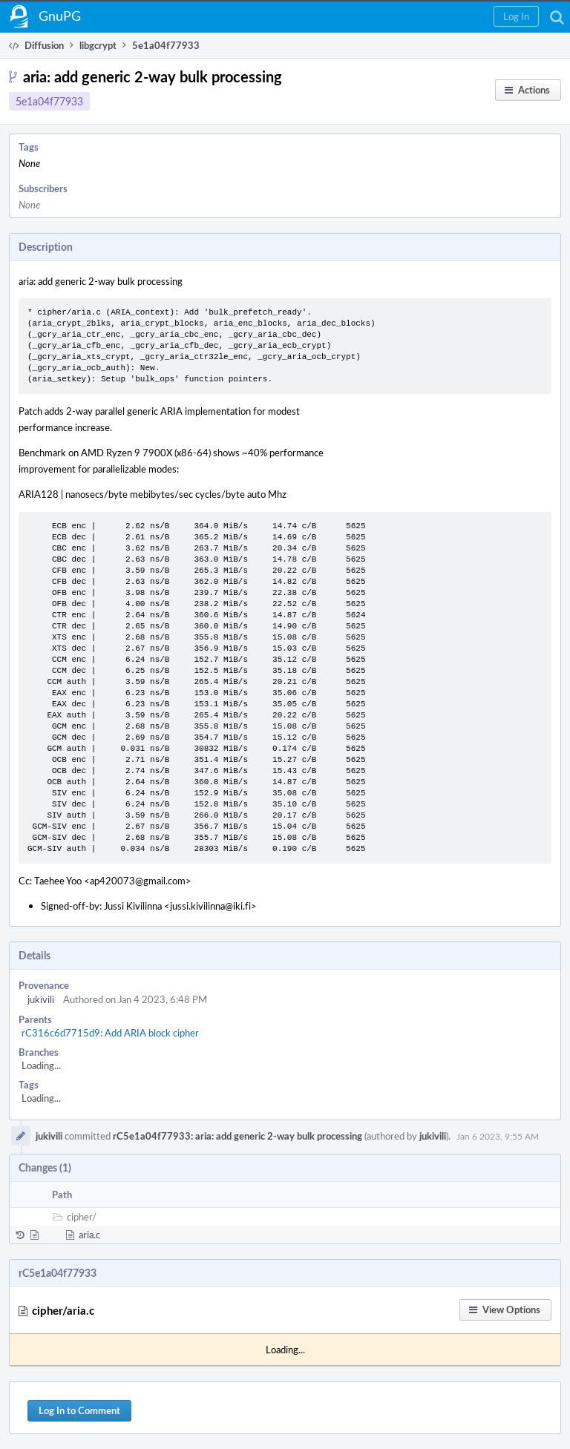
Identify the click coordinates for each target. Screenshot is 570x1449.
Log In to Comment (79, 1410)
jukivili (40, 999)
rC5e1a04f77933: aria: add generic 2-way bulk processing (237, 1136)
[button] (516, 16)
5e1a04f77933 (49, 101)
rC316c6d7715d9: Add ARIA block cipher (110, 1032)
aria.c (89, 1234)
